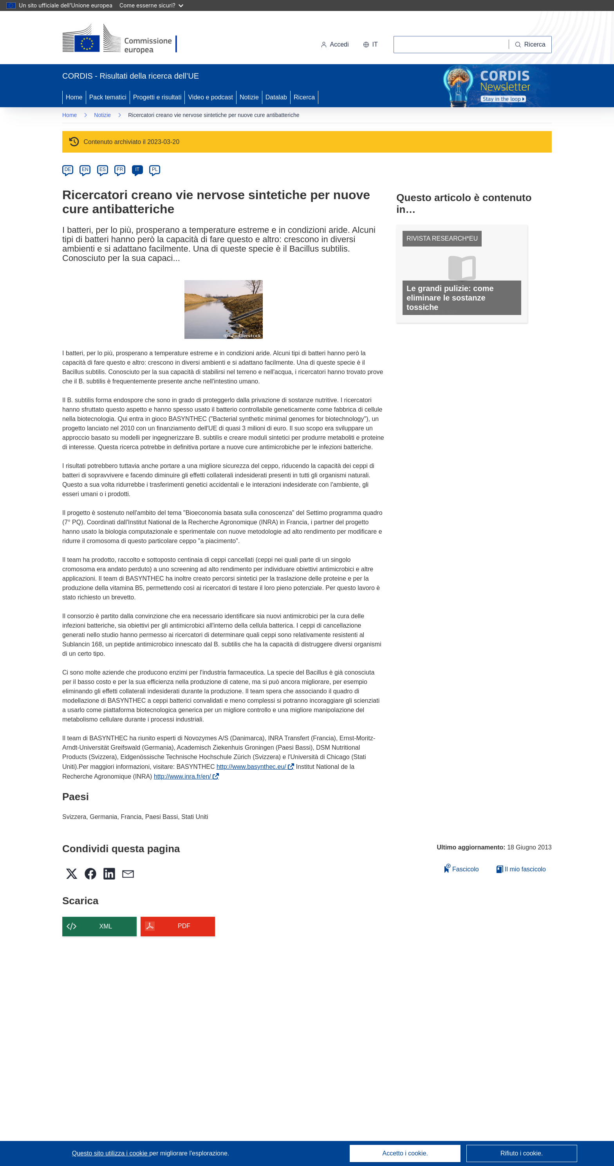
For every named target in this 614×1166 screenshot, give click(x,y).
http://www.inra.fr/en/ (184, 776)
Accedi (335, 44)
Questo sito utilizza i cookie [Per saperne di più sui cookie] (110, 1153)
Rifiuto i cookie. (521, 1153)
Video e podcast (210, 97)
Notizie (249, 97)
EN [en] (85, 169)
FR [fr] (120, 169)
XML (105, 926)
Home (74, 97)
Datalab (276, 97)
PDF (184, 926)
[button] (370, 44)
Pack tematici (107, 97)
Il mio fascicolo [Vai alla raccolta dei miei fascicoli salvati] (521, 869)
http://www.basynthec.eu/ (253, 766)
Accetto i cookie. (405, 1153)
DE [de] (68, 169)
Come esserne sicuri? (151, 5)
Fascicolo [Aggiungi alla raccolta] (461, 868)
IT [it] (137, 169)
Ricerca (304, 97)
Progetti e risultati (157, 97)
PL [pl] (155, 169)
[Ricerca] (530, 44)
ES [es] (102, 169)
